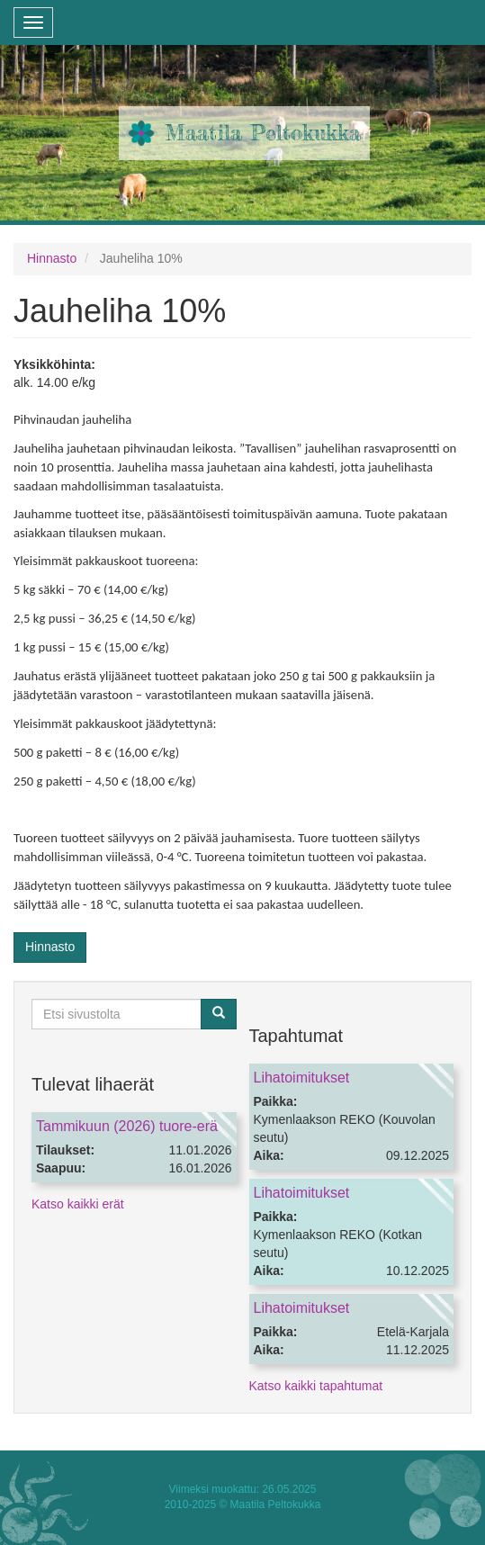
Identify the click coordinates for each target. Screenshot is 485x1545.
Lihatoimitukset (302, 1077)
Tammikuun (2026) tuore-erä (127, 1126)
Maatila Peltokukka (263, 133)
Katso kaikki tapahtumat (316, 1386)
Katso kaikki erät (77, 1204)
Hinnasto (51, 258)
